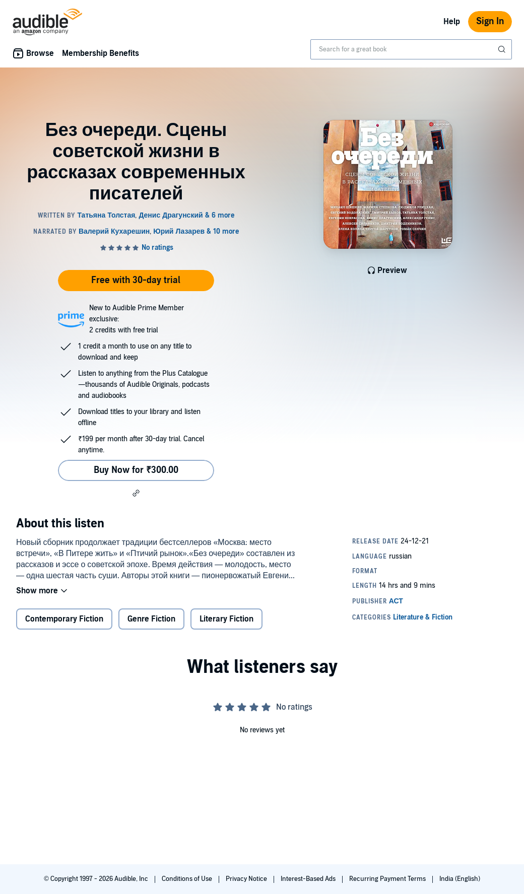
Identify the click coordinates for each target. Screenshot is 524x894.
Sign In (490, 21)
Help (451, 22)
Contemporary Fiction (64, 619)
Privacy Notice (247, 879)
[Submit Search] (503, 49)
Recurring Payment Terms (388, 879)
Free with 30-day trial (135, 280)
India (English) (459, 879)
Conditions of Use (188, 879)
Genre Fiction (151, 619)
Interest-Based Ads (309, 879)
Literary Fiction (226, 619)
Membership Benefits (100, 53)
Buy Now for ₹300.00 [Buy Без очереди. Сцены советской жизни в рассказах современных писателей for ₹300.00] (136, 470)
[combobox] (411, 49)
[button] (136, 493)
